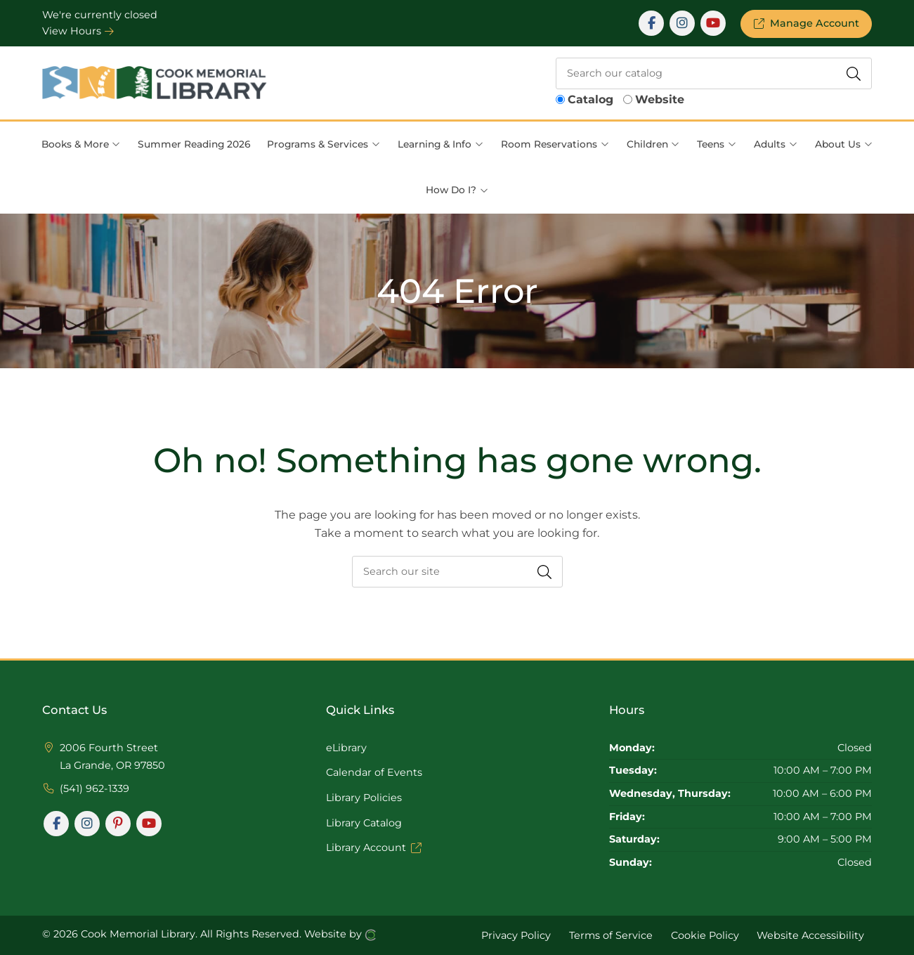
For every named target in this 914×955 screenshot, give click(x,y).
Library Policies (364, 797)
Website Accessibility (810, 934)
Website (659, 99)
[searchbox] (714, 73)
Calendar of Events (374, 772)
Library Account (374, 847)
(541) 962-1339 (94, 788)
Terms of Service (611, 934)
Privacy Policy (516, 934)
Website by (340, 934)
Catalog (590, 99)
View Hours (78, 31)
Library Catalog (364, 823)
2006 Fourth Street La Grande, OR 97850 (112, 756)
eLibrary (346, 747)
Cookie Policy (705, 934)
